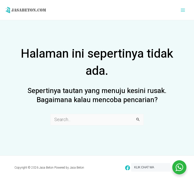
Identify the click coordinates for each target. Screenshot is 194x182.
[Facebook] (127, 167)
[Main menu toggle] (183, 10)
